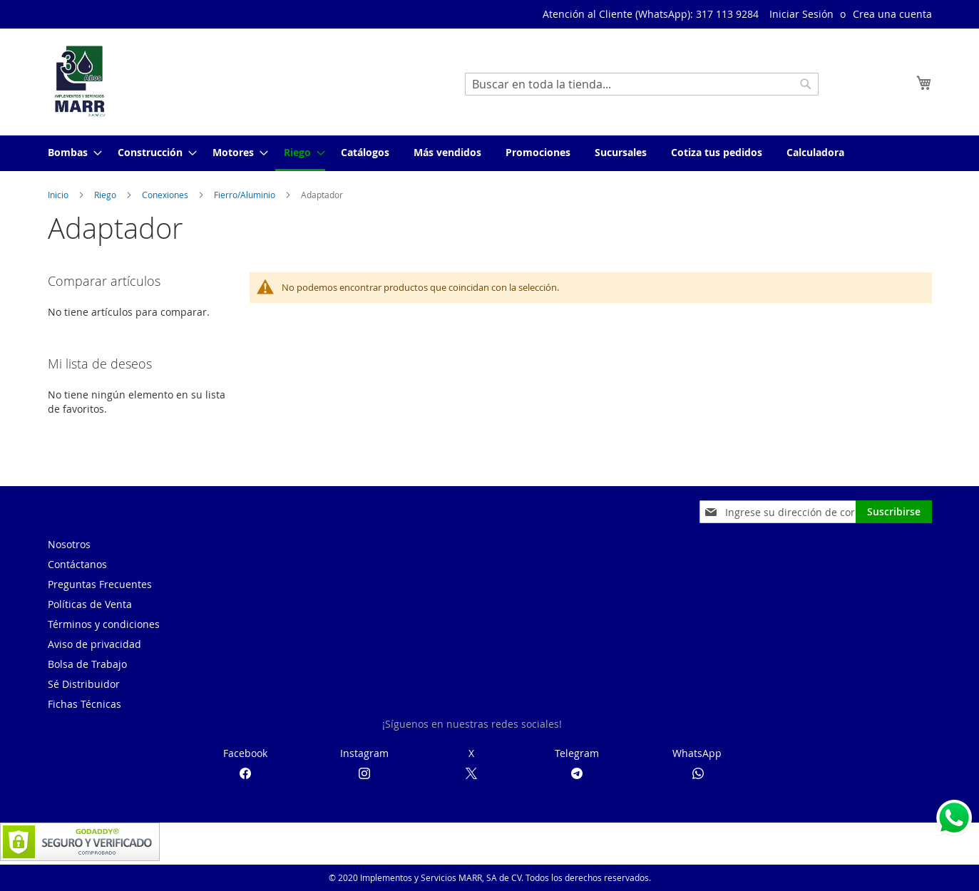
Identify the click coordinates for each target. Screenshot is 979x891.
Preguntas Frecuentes (100, 584)
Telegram (577, 753)
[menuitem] (70, 152)
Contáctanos (77, 564)
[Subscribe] (894, 511)
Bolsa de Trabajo (87, 664)
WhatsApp (697, 753)
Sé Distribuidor (84, 684)
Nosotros (69, 544)
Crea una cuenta (892, 14)
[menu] (490, 153)
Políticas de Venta (90, 604)
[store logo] (80, 81)
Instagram (364, 753)
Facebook (245, 753)
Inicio (59, 194)
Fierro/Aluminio (245, 194)
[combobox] (642, 84)
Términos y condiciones (104, 624)
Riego (106, 194)
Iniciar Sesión (801, 14)
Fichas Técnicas (84, 704)
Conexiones (166, 194)
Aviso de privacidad (94, 644)
